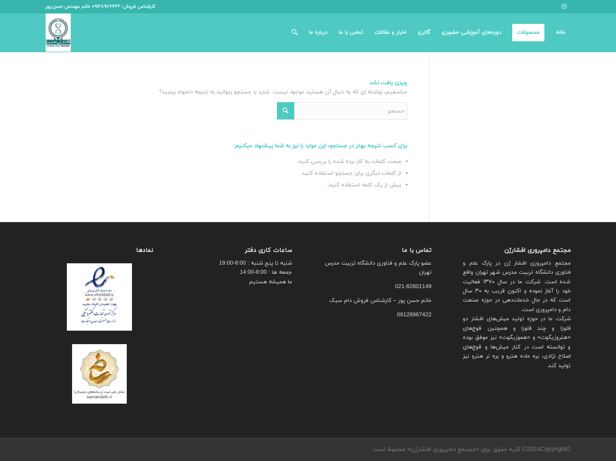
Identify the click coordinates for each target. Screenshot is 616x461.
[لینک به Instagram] (564, 6)
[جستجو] (294, 32)
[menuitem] (560, 32)
